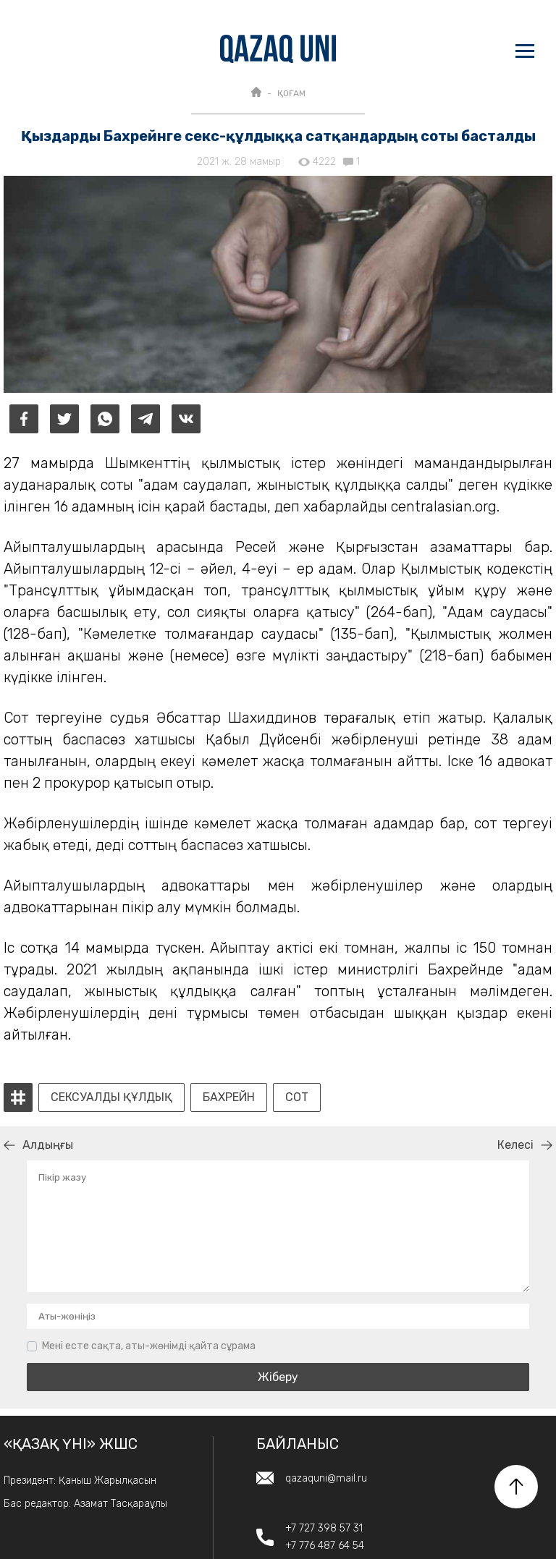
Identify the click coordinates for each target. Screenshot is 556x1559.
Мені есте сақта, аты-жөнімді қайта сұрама (149, 1346)
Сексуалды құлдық (111, 1097)
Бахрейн (229, 1097)
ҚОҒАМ (291, 93)
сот (296, 1097)
